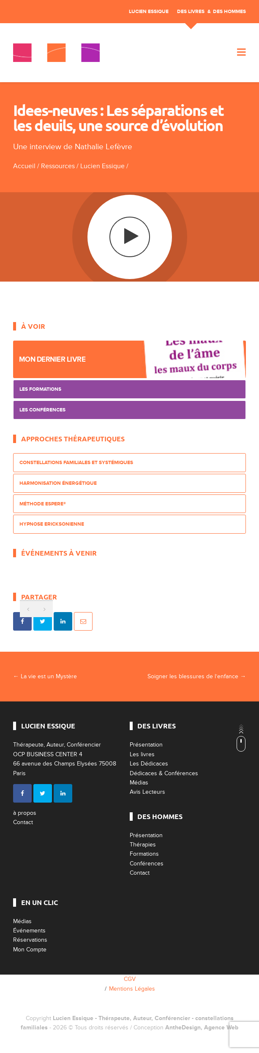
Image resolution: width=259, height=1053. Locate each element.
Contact (23, 822)
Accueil (24, 166)
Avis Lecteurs (147, 791)
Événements (29, 930)
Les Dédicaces (149, 763)
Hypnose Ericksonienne (51, 524)
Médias (139, 782)
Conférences (147, 863)
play (129, 236)
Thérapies (143, 844)
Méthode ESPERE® (42, 504)
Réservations (30, 939)
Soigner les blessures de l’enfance (196, 676)
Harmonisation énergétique (58, 483)
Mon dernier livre (52, 359)
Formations (144, 853)
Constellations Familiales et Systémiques (76, 462)
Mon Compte (29, 949)
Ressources (58, 166)
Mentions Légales (132, 988)
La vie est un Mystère (45, 676)
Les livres (142, 754)
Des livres (190, 11)
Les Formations (40, 389)
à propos (24, 813)
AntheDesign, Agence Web (201, 1027)
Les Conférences (42, 410)
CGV (130, 979)
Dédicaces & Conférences (164, 773)
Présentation (146, 744)
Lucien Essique (149, 11)
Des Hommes (229, 11)
